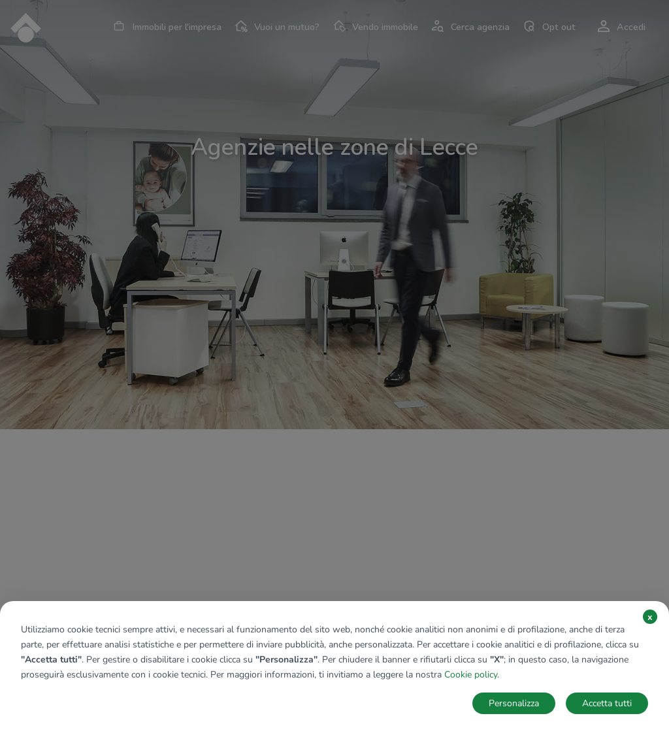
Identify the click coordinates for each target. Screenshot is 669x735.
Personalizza (514, 703)
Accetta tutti (607, 703)
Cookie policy (470, 674)
